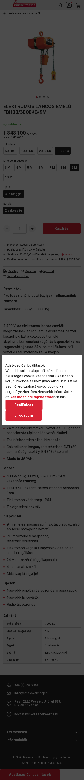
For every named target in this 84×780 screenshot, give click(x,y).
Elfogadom (23, 415)
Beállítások (23, 405)
